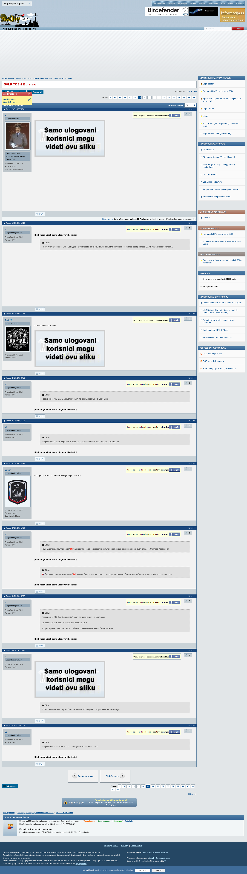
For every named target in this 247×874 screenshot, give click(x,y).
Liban (205, 331)
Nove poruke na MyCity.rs (212, 359)
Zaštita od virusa (161, 852)
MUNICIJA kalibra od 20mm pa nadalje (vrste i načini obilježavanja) (220, 225)
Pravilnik (201, 3)
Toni (7, 320)
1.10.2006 (193, 91)
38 (184, 97)
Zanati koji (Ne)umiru (212, 397)
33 (159, 97)
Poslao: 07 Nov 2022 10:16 (15, 725)
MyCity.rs (150, 852)
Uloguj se (171, 3)
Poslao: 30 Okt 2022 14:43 (15, 650)
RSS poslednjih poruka (213, 275)
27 (130, 97)
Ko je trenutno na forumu (18, 817)
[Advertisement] (123, 55)
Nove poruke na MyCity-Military (215, 293)
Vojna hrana (208, 324)
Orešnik (206, 132)
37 (179, 97)
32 (154, 97)
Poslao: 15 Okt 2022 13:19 (15, 223)
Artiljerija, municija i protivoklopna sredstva (34, 78)
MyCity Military (159, 3)
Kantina (193, 3)
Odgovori (37, 92)
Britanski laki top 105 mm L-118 (217, 251)
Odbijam (158, 870)
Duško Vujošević (210, 390)
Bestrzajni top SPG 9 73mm (215, 244)
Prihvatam (142, 870)
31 (149, 97)
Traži (223, 3)
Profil (41, 214)
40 (194, 97)
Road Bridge (208, 365)
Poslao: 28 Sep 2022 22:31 (15, 109)
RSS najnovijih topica (212, 268)
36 (174, 97)
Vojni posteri (208, 299)
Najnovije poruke (111, 846)
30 (144, 97)
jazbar (8, 470)
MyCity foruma (81, 864)
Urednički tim (136, 846)
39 (189, 97)
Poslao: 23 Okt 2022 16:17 (15, 314)
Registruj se (182, 3)
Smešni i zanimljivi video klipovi (217, 412)
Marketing (240, 3)
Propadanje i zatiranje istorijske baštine (220, 404)
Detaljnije (129, 821)
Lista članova (213, 3)
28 (135, 97)
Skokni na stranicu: (176, 105)
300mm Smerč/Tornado (10, 100)
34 (164, 97)
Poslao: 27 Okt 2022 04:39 (15, 463)
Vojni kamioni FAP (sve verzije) (217, 348)
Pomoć (230, 3)
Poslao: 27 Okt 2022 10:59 (15, 528)
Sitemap (124, 846)
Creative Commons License (159, 858)
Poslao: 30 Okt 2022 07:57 (15, 596)
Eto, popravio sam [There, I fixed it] (219, 372)
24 (115, 97)
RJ (6, 115)
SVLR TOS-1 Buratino (63, 78)
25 (120, 97)
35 (169, 97)
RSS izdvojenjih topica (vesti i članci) (219, 283)
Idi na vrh (192, 794)
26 (125, 97)
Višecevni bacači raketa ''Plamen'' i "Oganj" (222, 217)
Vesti (144, 852)
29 (140, 97)
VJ (6, 229)
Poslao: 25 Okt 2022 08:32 (15, 378)
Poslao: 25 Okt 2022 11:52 (15, 421)
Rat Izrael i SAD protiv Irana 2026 (218, 148)
